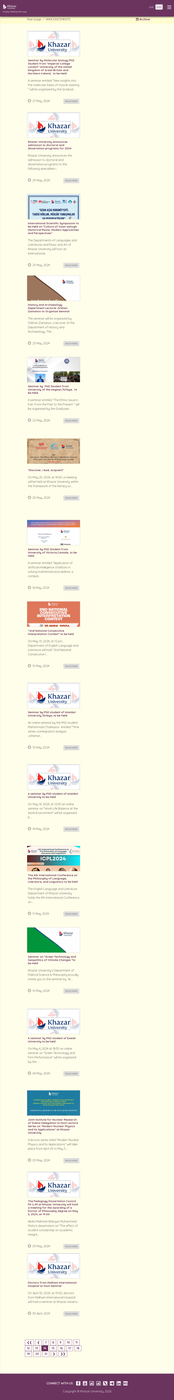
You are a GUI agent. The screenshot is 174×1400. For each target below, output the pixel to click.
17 (69, 1348)
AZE (151, 7)
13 (36, 1348)
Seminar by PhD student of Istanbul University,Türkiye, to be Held (52, 714)
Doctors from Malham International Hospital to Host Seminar (52, 1284)
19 (28, 1354)
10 (68, 1342)
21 (45, 1354)
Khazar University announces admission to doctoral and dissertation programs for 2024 (49, 145)
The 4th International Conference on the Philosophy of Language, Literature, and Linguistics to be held (53, 878)
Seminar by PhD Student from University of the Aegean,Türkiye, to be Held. (52, 390)
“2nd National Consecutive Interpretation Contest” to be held (51, 632)
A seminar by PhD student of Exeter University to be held (52, 1040)
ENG (159, 7)
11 (76, 1342)
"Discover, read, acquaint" (46, 470)
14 (44, 1348)
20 (37, 1354)
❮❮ (29, 1342)
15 (53, 1348)
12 (28, 1348)
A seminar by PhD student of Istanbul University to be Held (53, 795)
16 (61, 1348)
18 (78, 1348)
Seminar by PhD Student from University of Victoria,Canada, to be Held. (52, 552)
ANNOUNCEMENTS (58, 19)
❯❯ (62, 1354)
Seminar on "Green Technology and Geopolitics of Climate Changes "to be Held (52, 960)
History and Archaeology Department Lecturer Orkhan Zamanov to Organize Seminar (49, 308)
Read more (71, 101)
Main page (34, 19)
